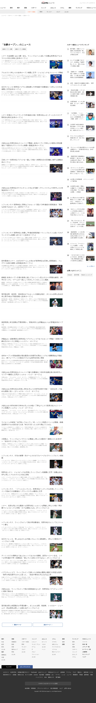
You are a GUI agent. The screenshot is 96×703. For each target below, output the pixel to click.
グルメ (33, 652)
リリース (84, 641)
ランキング (79, 8)
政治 (2, 647)
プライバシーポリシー (43, 688)
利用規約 (33, 688)
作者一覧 (84, 644)
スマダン (54, 641)
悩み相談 (41, 674)
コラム (62, 8)
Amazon (70, 297)
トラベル (54, 649)
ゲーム (33, 647)
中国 (2, 657)
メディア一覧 (85, 647)
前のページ (17, 624)
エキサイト (92, 3)
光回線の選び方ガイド (24, 672)
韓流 (13, 652)
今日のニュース (91, 8)
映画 (13, 644)
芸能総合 (14, 641)
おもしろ (53, 8)
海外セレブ (15, 649)
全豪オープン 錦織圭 (20, 49)
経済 (2, 644)
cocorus (36, 674)
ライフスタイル (56, 647)
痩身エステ (51, 677)
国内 (11, 8)
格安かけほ (21, 674)
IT (32, 649)
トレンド (43, 8)
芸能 (25, 8)
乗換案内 (75, 674)
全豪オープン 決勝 (7, 49)
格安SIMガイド (7, 674)
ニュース (3, 8)
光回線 (14, 674)
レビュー (34, 641)
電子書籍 (58, 677)
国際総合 (3, 654)
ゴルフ (58, 12)
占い (53, 674)
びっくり (44, 641)
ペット (44, 649)
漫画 (70, 8)
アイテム (68, 672)
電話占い (80, 672)
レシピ (63, 674)
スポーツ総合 (31, 12)
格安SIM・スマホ (88, 672)
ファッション (35, 654)
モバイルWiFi (28, 674)
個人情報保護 (54, 688)
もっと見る (91, 289)
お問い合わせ (67, 688)
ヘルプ (84, 657)
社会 (2, 641)
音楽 (13, 647)
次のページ (48, 624)
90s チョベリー (56, 652)
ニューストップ (84, 3)
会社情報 (27, 688)
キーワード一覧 (86, 649)
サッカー (49, 12)
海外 (18, 8)
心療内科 (62, 672)
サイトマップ (85, 654)
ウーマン (58, 674)
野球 (41, 12)
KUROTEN (13, 672)
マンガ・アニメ (36, 644)
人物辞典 (84, 652)
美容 (91, 674)
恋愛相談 (47, 674)
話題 (63, 644)
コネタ (44, 644)
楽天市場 (76, 297)
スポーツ (33, 8)
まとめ (66, 12)
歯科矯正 (86, 674)
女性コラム (55, 644)
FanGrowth (34, 672)
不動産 (81, 674)
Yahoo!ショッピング (86, 297)
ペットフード (39, 677)
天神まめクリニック (53, 672)
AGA (45, 677)
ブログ (74, 672)
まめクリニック (42, 672)
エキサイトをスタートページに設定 (48, 683)
